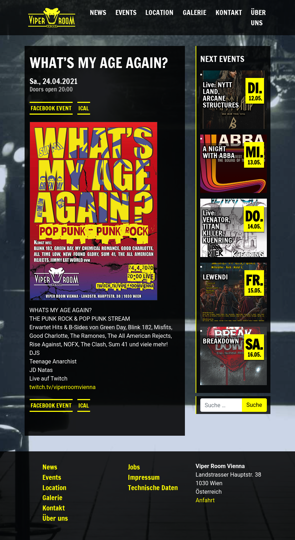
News (98, 12)
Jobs (134, 467)
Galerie (194, 12)
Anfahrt (205, 500)
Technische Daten (153, 487)
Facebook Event (51, 108)
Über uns (258, 17)
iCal (83, 108)
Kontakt (229, 12)
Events (125, 12)
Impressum (144, 477)
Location (159, 12)
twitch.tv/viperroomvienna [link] (63, 387)
